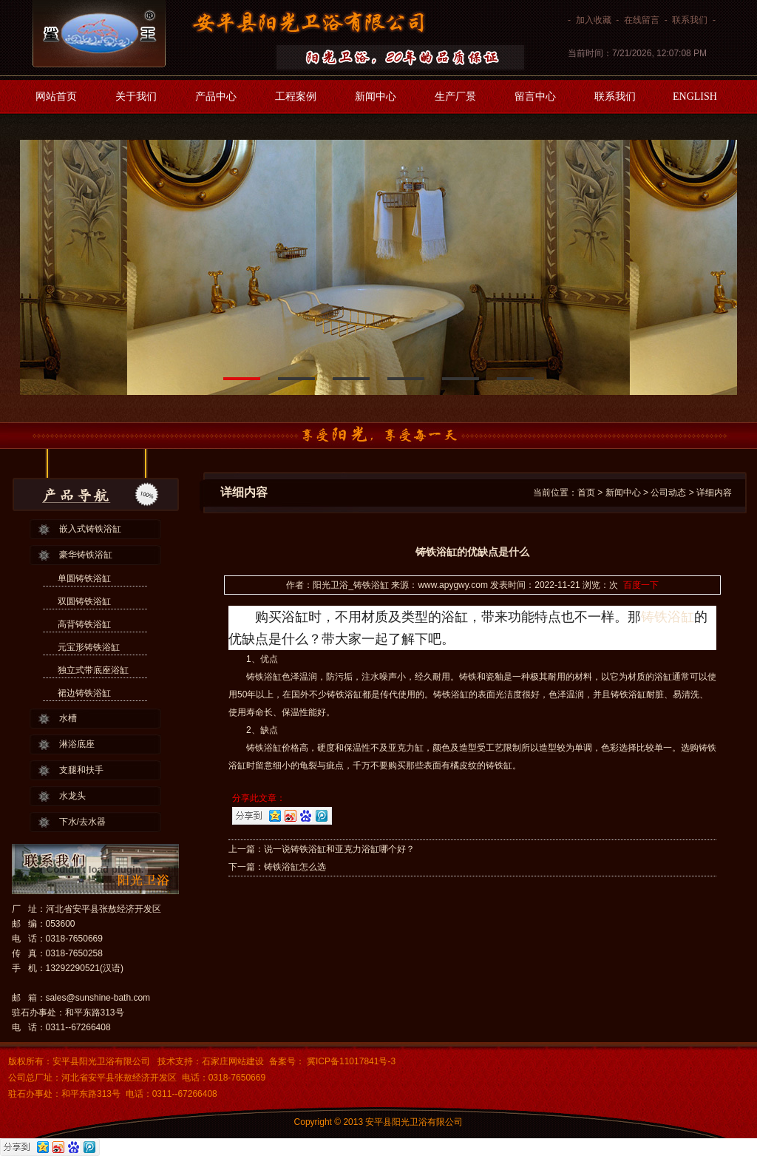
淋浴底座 (77, 744)
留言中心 (535, 96)
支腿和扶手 (81, 770)
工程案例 (295, 96)
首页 (586, 492)
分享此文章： (258, 798)
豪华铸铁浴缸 (85, 555)
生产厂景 (455, 96)
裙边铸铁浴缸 (84, 693)
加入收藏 (593, 20)
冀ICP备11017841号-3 (350, 1061)
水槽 (68, 718)
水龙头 (72, 796)
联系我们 (689, 20)
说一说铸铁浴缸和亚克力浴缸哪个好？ (339, 849)
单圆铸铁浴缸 (84, 578)
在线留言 (641, 20)
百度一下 (641, 585)
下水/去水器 (82, 822)
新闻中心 (375, 96)
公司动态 (668, 492)
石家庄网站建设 (233, 1061)
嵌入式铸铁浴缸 (90, 529)
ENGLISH (695, 96)
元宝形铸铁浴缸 (89, 647)
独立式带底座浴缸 (93, 670)
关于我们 (136, 96)
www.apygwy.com (452, 585)
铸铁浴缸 (667, 616)
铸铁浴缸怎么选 (295, 867)
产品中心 (216, 96)
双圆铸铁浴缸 (84, 601)
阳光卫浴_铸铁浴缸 (351, 585)
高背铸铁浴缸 (84, 624)
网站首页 (56, 96)
